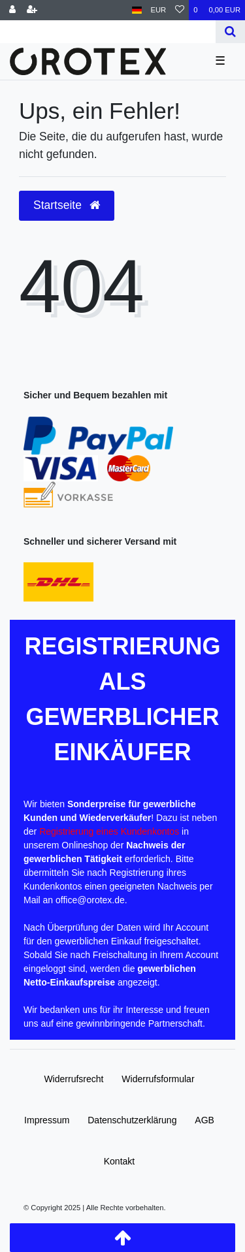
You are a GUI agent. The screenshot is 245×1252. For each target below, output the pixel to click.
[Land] (136, 10)
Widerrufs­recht (73, 1079)
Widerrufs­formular (158, 1079)
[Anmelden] (12, 10)
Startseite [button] (66, 205)
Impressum (46, 1120)
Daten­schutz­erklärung (132, 1120)
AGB (204, 1120)
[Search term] (108, 31)
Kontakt (119, 1161)
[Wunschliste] (180, 10)
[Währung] (158, 10)
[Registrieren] (32, 10)
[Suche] (230, 31)
